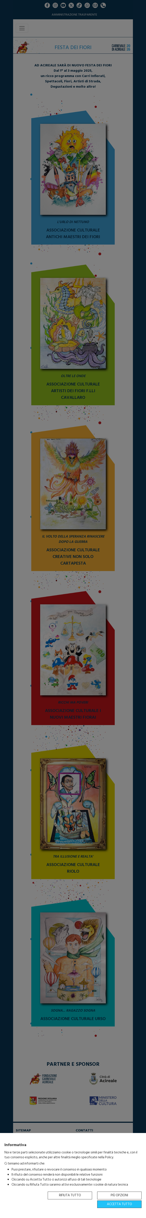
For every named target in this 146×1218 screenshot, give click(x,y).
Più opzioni (119, 1195)
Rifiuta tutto (70, 1195)
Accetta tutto (119, 1204)
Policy (109, 1157)
